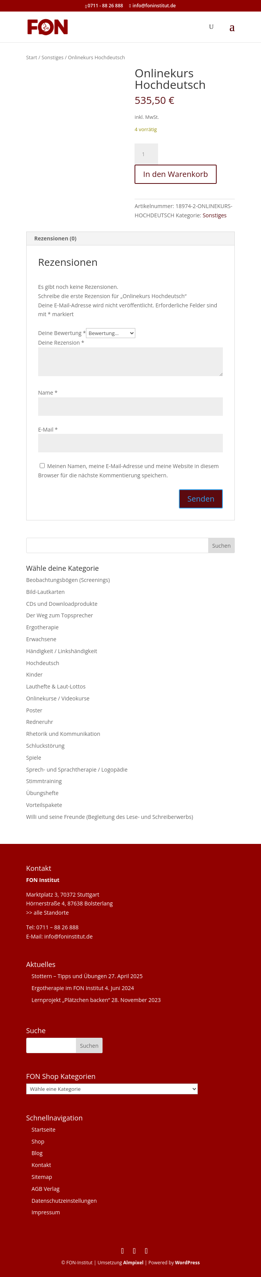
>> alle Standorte (47, 912)
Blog (37, 1153)
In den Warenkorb (175, 174)
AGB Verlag (46, 1188)
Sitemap (42, 1176)
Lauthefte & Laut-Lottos (56, 686)
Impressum (46, 1212)
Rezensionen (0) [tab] (55, 238)
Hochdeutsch (42, 663)
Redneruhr (39, 721)
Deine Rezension (61, 342)
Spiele (33, 757)
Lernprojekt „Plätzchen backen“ (71, 1000)
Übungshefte (42, 793)
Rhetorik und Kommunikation (63, 733)
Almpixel (133, 1262)
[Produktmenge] (146, 154)
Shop (38, 1141)
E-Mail (48, 429)
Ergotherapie (42, 627)
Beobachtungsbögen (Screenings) (68, 579)
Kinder (34, 674)
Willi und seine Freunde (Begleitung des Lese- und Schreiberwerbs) (109, 816)
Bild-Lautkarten (45, 591)
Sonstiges (53, 57)
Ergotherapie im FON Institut (68, 988)
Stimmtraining (44, 781)
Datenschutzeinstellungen (64, 1200)
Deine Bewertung (62, 333)
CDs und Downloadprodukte (62, 603)
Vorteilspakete (44, 805)
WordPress (187, 1262)
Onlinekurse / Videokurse (58, 698)
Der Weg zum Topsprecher (59, 615)
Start (31, 57)
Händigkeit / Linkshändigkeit (61, 651)
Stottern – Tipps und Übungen (69, 976)
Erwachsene (41, 639)
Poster (34, 710)
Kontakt (41, 1165)
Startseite (44, 1129)
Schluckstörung (45, 745)
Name (48, 392)
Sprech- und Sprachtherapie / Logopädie (77, 769)
